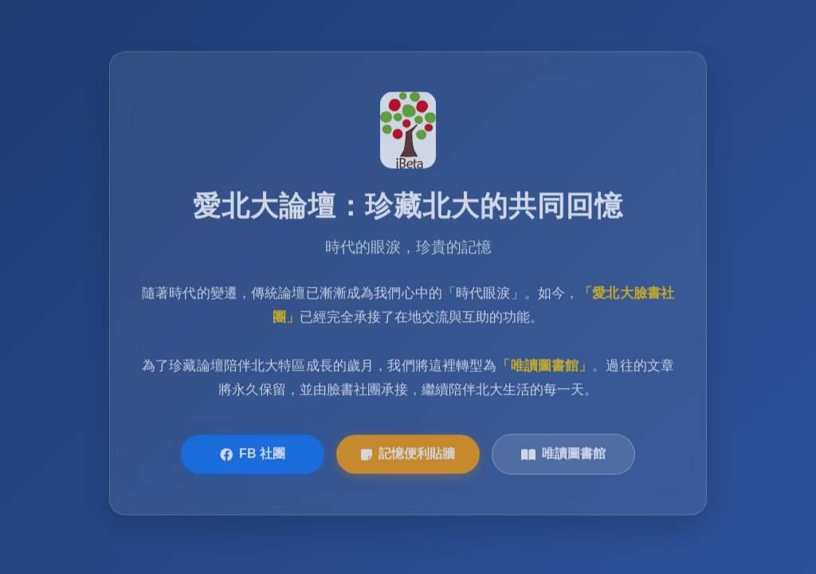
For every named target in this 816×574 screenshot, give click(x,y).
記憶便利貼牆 (408, 455)
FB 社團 (252, 455)
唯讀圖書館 (563, 455)
